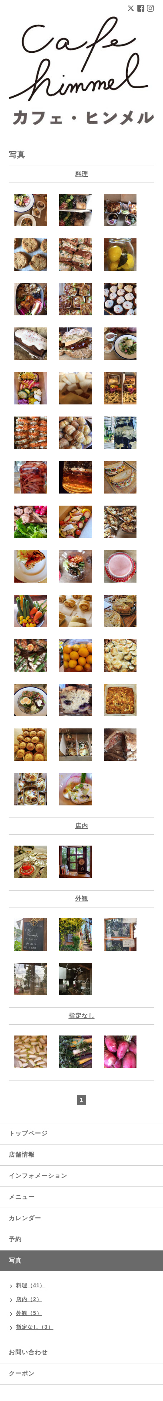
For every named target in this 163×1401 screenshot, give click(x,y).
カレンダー (25, 1218)
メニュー (22, 1196)
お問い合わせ (28, 1352)
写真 (15, 1260)
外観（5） (29, 1313)
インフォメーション (38, 1175)
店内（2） (29, 1299)
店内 (81, 825)
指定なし (82, 1015)
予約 (15, 1239)
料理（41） (30, 1285)
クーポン (22, 1373)
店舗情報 (22, 1154)
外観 (81, 898)
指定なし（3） (34, 1327)
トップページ (28, 1133)
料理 (81, 173)
